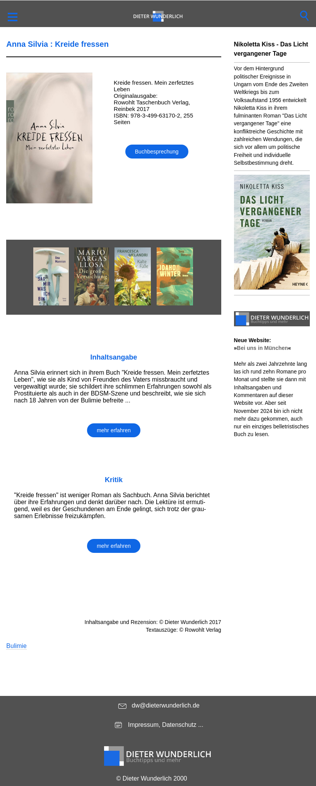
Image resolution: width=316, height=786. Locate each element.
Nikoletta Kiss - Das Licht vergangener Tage (271, 49)
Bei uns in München (262, 348)
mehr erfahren (114, 430)
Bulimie (16, 646)
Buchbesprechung (157, 151)
